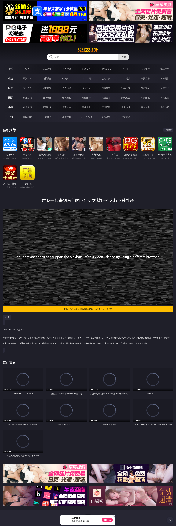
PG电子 (27, 68)
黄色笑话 (145, 107)
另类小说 (125, 107)
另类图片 (164, 97)
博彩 (11, 69)
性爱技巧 (164, 107)
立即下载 (107, 520)
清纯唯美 (125, 97)
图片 (11, 97)
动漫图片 (86, 97)
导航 (11, 117)
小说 (11, 107)
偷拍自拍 (47, 88)
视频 (11, 78)
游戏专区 (86, 68)
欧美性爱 (86, 88)
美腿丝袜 (106, 97)
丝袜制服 (125, 78)
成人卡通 (66, 88)
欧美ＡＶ (66, 78)
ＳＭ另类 (164, 78)
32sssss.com (88, 50)
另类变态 (164, 88)
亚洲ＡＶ (27, 78)
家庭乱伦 (47, 107)
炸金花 (125, 68)
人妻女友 (66, 107)
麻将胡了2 (106, 68)
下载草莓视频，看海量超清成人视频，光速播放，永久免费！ (117, 309)
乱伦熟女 (145, 88)
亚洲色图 (47, 97)
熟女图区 (145, 97)
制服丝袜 (106, 88)
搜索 (124, 57)
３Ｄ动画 (86, 78)
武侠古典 (86, 107)
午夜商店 (47, 116)
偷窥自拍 (27, 97)
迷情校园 (106, 107)
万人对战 (66, 68)
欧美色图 (66, 97)
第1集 (7, 317)
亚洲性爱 (27, 88)
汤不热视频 (86, 116)
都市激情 (27, 107)
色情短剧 (125, 116)
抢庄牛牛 (164, 68)
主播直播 (145, 78)
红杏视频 (106, 116)
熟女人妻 (106, 78)
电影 (11, 88)
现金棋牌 (145, 68)
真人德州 (47, 68)
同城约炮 (27, 116)
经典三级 (125, 88)
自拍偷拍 (47, 78)
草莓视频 (66, 116)
